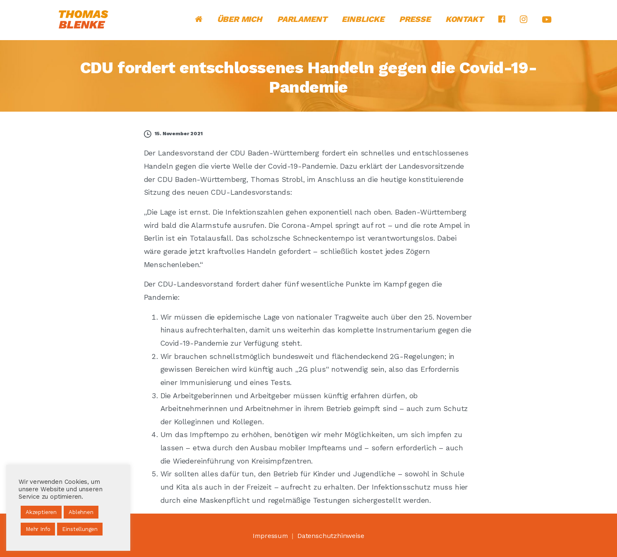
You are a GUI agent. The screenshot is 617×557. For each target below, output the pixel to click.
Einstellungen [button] (80, 529)
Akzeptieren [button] (41, 512)
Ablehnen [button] (81, 512)
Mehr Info (38, 529)
